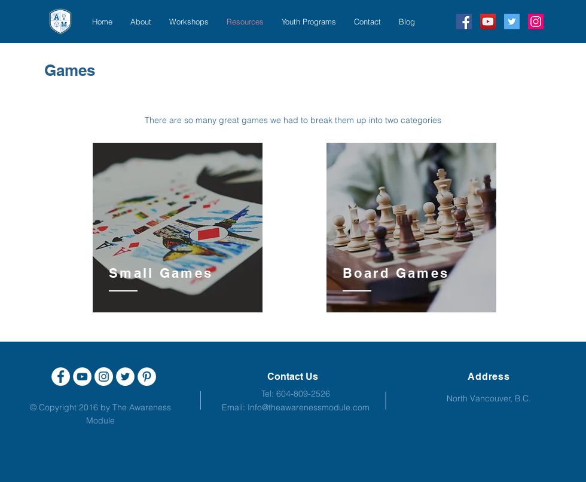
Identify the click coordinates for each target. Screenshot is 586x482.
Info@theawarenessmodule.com (309, 407)
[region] (178, 228)
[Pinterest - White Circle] (147, 376)
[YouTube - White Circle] (82, 376)
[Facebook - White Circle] (60, 376)
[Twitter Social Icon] (512, 21)
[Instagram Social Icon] (536, 21)
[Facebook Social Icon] (464, 21)
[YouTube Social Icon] (488, 21)
